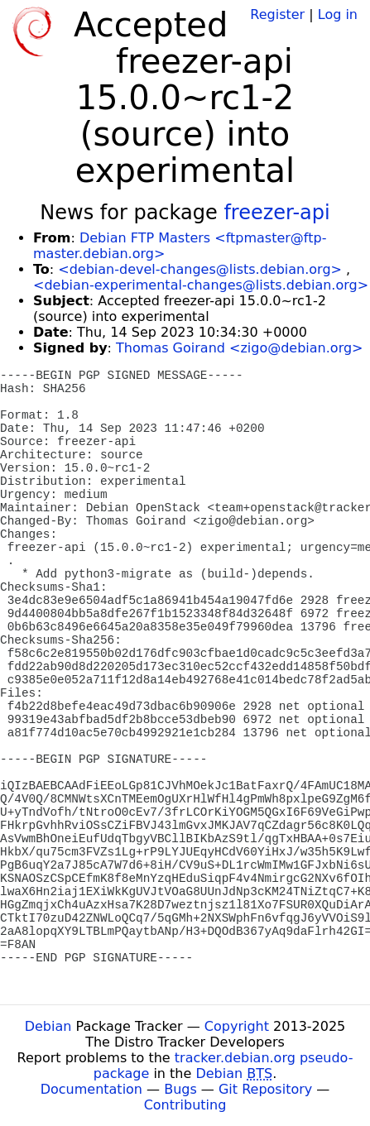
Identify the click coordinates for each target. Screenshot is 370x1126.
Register (277, 14)
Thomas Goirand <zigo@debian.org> (239, 348)
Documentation (91, 1089)
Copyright (236, 1026)
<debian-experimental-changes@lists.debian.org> (200, 285)
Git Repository (265, 1089)
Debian (48, 1026)
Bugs (180, 1089)
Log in (338, 14)
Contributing (185, 1105)
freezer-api (276, 212)
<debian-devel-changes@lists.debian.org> (200, 269)
